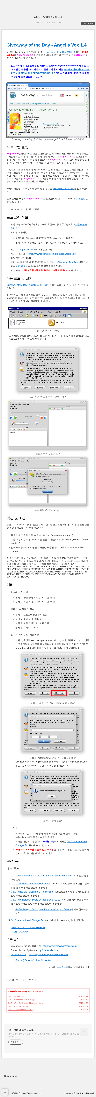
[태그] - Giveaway (19, 932)
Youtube (30, 1093)
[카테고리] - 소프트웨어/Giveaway (28, 927)
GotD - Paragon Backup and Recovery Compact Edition (43, 909)
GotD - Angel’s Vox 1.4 (48, 16)
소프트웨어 (12, 991)
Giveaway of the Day (67, 262)
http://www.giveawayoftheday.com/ (60, 946)
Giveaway (23, 991)
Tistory (76, 1093)
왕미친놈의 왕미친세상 (21, 1029)
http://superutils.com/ (48, 950)
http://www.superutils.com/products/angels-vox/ (52, 254)
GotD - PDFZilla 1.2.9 (16, 1006)
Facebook (22, 1093)
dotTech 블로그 (18, 954)
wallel (91, 1093)
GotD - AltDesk (14, 996)
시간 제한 (21, 266)
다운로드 (80, 198)
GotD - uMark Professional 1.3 (20, 1010)
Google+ (37, 1093)
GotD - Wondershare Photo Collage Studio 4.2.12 (35, 900)
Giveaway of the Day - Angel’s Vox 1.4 (46, 45)
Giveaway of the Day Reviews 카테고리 (48, 954)
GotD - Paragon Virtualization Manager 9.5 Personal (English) (41, 875)
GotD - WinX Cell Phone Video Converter (24, 1003)
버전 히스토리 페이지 (63, 188)
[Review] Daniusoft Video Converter (33, 960)
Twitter (15, 1093)
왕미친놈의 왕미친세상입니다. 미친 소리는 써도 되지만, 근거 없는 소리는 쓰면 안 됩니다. (43, 1035)
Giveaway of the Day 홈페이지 (60, 52)
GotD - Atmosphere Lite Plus (19, 1000)
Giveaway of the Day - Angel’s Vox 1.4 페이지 (29, 285)
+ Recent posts (9, 1076)
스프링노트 (62, 967)
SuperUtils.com (27, 249)
